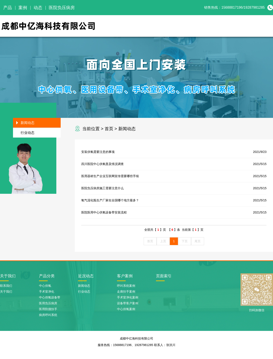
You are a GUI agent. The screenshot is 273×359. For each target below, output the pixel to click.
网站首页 (144, 26)
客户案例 (125, 276)
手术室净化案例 (127, 297)
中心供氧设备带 (49, 297)
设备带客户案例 (127, 303)
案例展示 (214, 26)
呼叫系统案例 (126, 285)
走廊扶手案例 (126, 291)
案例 (22, 7)
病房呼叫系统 (48, 315)
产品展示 (191, 26)
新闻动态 (238, 26)
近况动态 (86, 276)
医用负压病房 (48, 303)
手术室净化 (46, 291)
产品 (7, 7)
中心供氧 (45, 285)
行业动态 (27, 133)
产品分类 (47, 276)
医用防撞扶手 (48, 309)
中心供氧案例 (126, 309)
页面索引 (164, 276)
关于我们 (167, 26)
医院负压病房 (62, 7)
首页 (109, 128)
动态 (38, 7)
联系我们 (261, 26)
